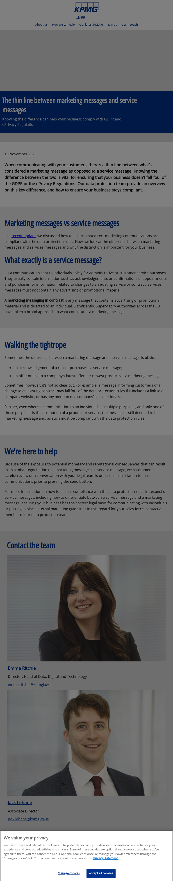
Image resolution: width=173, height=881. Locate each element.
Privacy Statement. (105, 862)
